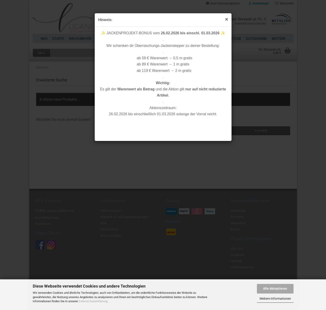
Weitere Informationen (275, 298)
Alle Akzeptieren (275, 288)
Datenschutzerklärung (93, 301)
